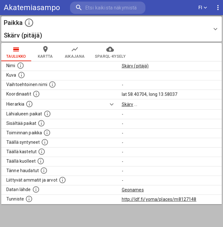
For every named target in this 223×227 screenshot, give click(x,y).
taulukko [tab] (16, 52)
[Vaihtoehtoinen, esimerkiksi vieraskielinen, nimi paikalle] (52, 84)
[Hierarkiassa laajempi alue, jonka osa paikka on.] (29, 104)
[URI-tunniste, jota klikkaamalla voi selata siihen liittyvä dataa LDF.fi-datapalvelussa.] (29, 199)
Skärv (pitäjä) (135, 65)
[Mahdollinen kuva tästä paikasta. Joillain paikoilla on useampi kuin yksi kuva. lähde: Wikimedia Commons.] (21, 75)
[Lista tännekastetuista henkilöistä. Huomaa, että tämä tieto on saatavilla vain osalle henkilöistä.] (44, 171)
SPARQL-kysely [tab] (110, 52)
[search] (107, 8)
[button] (111, 29)
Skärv (127, 104)
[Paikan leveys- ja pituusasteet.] (36, 94)
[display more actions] (218, 8)
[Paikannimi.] (20, 66)
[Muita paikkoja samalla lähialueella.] (47, 114)
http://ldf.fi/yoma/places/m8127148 (159, 199)
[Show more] (112, 104)
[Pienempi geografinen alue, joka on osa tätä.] (41, 123)
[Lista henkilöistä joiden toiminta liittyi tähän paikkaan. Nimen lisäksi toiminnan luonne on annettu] (47, 133)
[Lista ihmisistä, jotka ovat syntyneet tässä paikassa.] (45, 142)
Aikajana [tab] (75, 52)
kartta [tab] (45, 52)
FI (203, 8)
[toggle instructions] (29, 23)
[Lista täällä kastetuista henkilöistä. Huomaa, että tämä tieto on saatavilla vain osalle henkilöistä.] (42, 152)
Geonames (133, 189)
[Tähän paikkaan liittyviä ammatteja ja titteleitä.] (62, 180)
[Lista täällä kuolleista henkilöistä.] (41, 161)
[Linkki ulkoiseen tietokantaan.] (36, 189)
